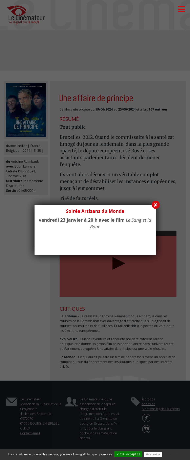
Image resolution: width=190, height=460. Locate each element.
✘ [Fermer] (155, 204)
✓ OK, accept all (128, 454)
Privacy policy (174, 454)
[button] (181, 9)
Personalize (153, 454)
